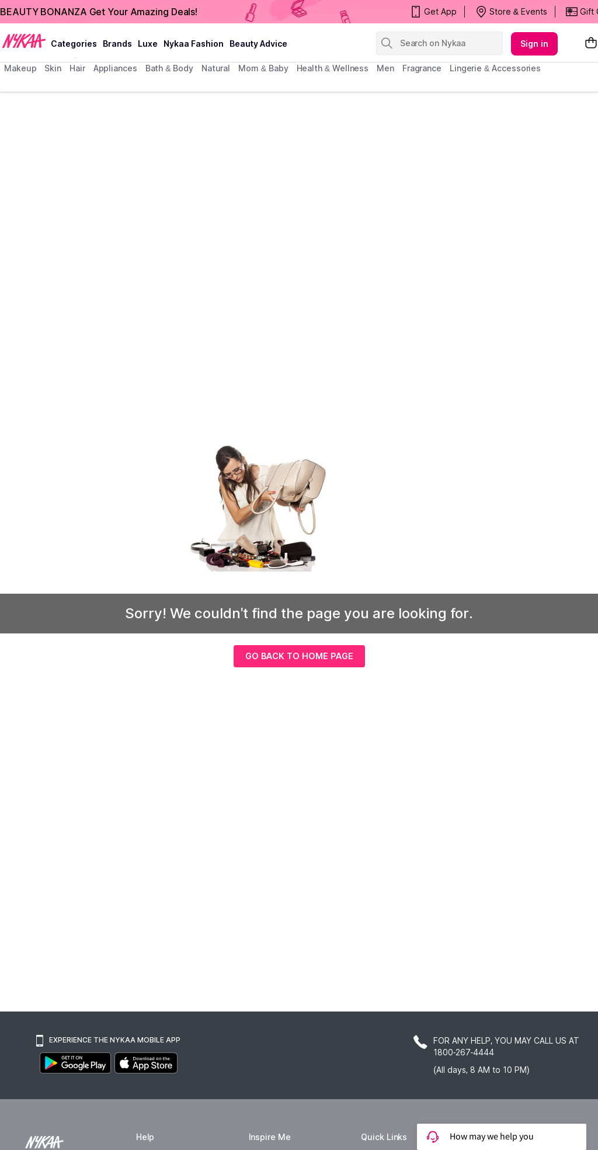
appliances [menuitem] (115, 68)
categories (74, 44)
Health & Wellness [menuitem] (333, 68)
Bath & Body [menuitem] (169, 68)
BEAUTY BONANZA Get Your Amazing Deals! (98, 12)
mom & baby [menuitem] (263, 68)
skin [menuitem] (52, 68)
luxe (148, 44)
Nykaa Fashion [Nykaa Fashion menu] (194, 44)
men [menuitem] (385, 68)
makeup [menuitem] (20, 68)
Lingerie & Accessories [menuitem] (495, 68)
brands (117, 44)
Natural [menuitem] (215, 68)
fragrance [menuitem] (421, 68)
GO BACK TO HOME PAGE (299, 656)
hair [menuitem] (77, 68)
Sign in (534, 44)
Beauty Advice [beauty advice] (258, 44)
